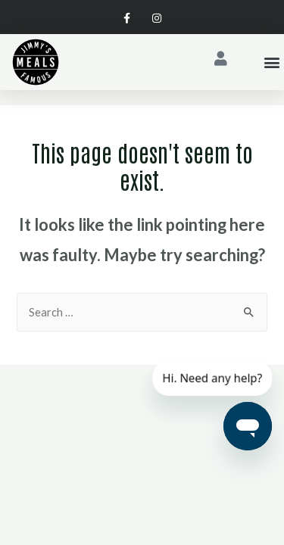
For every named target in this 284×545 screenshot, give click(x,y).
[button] (271, 62)
